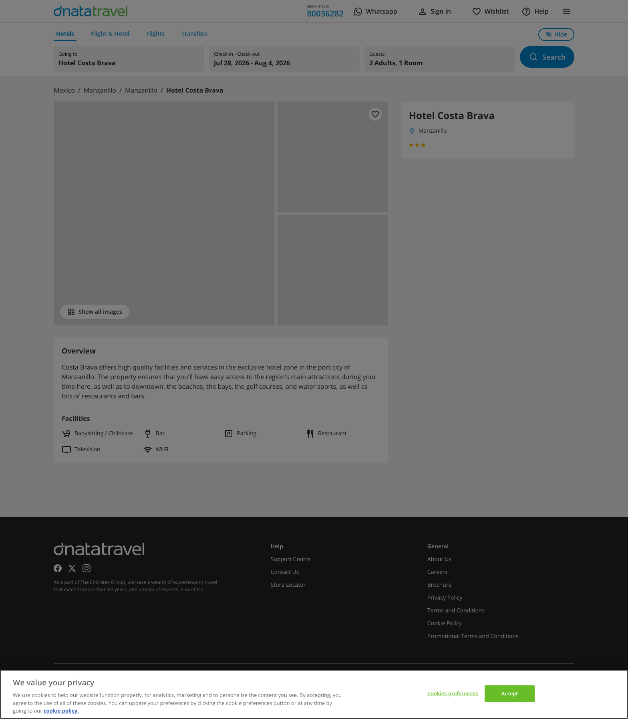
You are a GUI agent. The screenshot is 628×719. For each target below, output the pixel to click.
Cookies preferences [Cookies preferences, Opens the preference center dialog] (452, 693)
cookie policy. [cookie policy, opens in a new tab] (61, 710)
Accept (509, 693)
